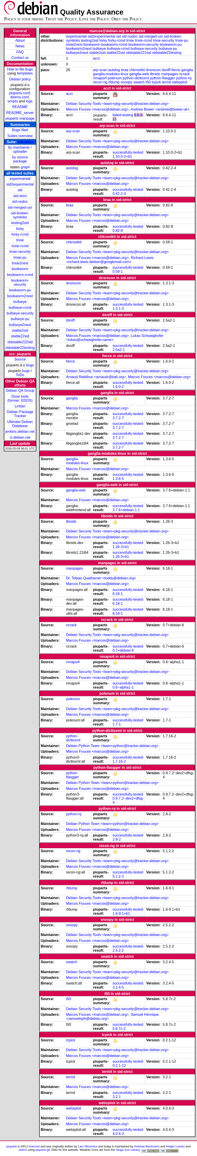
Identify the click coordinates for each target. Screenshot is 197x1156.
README (20, 107)
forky (20, 229)
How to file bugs (20, 69)
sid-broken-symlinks (20, 215)
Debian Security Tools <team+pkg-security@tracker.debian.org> (117, 104)
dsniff (166, 70)
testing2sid (20, 223)
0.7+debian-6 (123, 650)
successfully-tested (127, 152)
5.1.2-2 (118, 876)
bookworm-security (20, 282)
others (23, 1149)
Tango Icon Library (128, 1149)
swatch (139, 82)
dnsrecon (153, 70)
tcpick (156, 82)
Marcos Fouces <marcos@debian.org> (97, 109)
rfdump (114, 82)
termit (166, 82)
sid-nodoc (20, 201)
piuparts (11, 1146)
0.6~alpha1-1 (123, 687)
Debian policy (20, 79)
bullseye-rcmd (20, 308)
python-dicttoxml (136, 78)
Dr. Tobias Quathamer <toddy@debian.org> (101, 578)
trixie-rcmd (20, 246)
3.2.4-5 (118, 987)
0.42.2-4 (119, 194)
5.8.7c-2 (119, 1028)
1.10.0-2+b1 (122, 156)
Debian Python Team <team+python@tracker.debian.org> (112, 746)
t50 (148, 82)
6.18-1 (117, 594)
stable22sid (20, 336)
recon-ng (100, 82)
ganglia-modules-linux (110, 74)
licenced (34, 1146)
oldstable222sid (20, 342)
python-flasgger (162, 78)
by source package (20, 159)
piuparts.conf (19, 93)
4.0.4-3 (118, 1134)
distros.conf (19, 97)
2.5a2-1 (118, 350)
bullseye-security (20, 313)
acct (96, 58)
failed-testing (122, 115)
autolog (114, 70)
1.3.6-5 (118, 479)
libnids (155, 74)
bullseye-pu (20, 319)
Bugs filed (20, 130)
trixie (20, 240)
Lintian (20, 406)
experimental (20, 179)
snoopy (126, 82)
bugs (30, 365)
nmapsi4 (100, 78)
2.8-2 (116, 839)
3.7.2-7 (118, 418)
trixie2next (20, 263)
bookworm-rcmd (20, 275)
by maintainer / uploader (20, 149)
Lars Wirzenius (87, 1146)
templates (25, 73)
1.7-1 (116, 724)
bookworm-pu (20, 290)
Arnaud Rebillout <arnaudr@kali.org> (96, 377)
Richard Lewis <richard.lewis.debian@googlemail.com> (109, 260)
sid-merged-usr (20, 207)
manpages (169, 74)
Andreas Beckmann (146, 1146)
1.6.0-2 (118, 387)
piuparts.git (43, 1149)
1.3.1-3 (118, 308)
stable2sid (20, 330)
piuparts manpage (19, 118)
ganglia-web (139, 74)
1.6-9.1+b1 (121, 913)
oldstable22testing (20, 348)
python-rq (184, 78)
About (20, 40)
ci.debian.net (20, 437)
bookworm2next (20, 296)
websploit (179, 82)
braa (124, 70)
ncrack (184, 74)
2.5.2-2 (118, 950)
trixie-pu (20, 257)
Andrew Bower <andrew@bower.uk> (160, 109)
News (19, 46)
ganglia (187, 70)
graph (25, 167)
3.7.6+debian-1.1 (126, 510)
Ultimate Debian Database (20, 424)
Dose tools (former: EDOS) (20, 398)
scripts (12, 101)
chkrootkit (137, 70)
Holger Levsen (175, 1146)
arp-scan (100, 70)
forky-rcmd (20, 234)
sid (20, 190)
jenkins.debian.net (20, 431)
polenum (115, 78)
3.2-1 (116, 1097)
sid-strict (25, 142)
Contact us (20, 58)
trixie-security (20, 252)
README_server (20, 113)
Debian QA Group (20, 390)
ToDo (20, 375)
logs (29, 101)
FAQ (20, 52)
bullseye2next (20, 325)
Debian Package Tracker (20, 414)
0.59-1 (117, 271)
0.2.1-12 (119, 1065)
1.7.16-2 (119, 761)
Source (20, 359)
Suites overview (20, 136)
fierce (175, 70)
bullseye (20, 302)
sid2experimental (20, 184)
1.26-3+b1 (120, 547)
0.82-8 (117, 230)
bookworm (20, 269)
